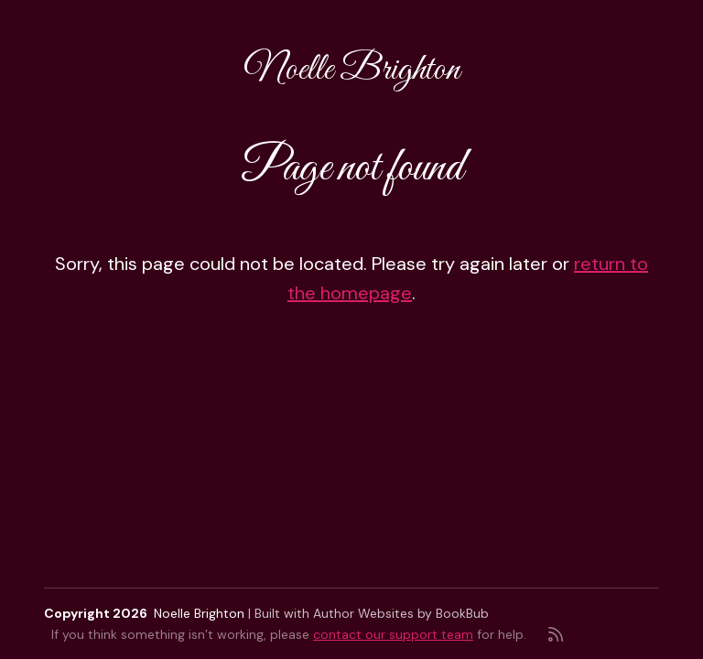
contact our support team (393, 634)
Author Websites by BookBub (401, 613)
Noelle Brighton (352, 70)
